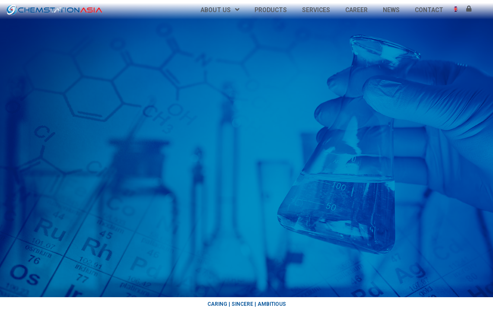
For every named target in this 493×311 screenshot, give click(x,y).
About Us (219, 9)
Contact (429, 9)
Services (316, 9)
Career (356, 9)
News (391, 9)
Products (270, 9)
